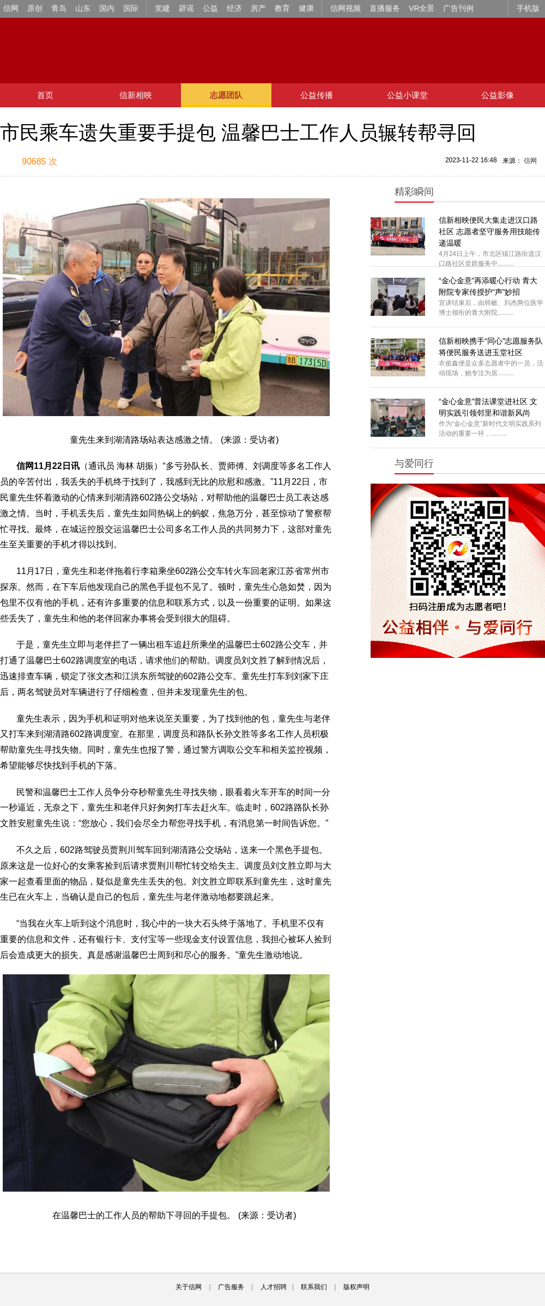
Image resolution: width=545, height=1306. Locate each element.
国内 (106, 8)
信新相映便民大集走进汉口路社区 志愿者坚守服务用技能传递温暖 (489, 231)
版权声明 (356, 1287)
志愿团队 (226, 95)
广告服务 (231, 1287)
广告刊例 (458, 8)
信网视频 (345, 8)
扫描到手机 (114, 162)
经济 (234, 8)
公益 (210, 8)
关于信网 (188, 1287)
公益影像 (497, 95)
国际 (130, 8)
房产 (258, 8)
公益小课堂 (407, 95)
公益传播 (316, 95)
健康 (306, 8)
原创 (35, 8)
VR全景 (421, 8)
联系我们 (314, 1287)
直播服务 (385, 8)
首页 (45, 95)
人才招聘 (274, 1287)
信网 (11, 8)
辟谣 (186, 8)
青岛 (58, 8)
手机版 (528, 8)
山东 (82, 8)
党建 (162, 8)
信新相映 (135, 95)
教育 (282, 8)
